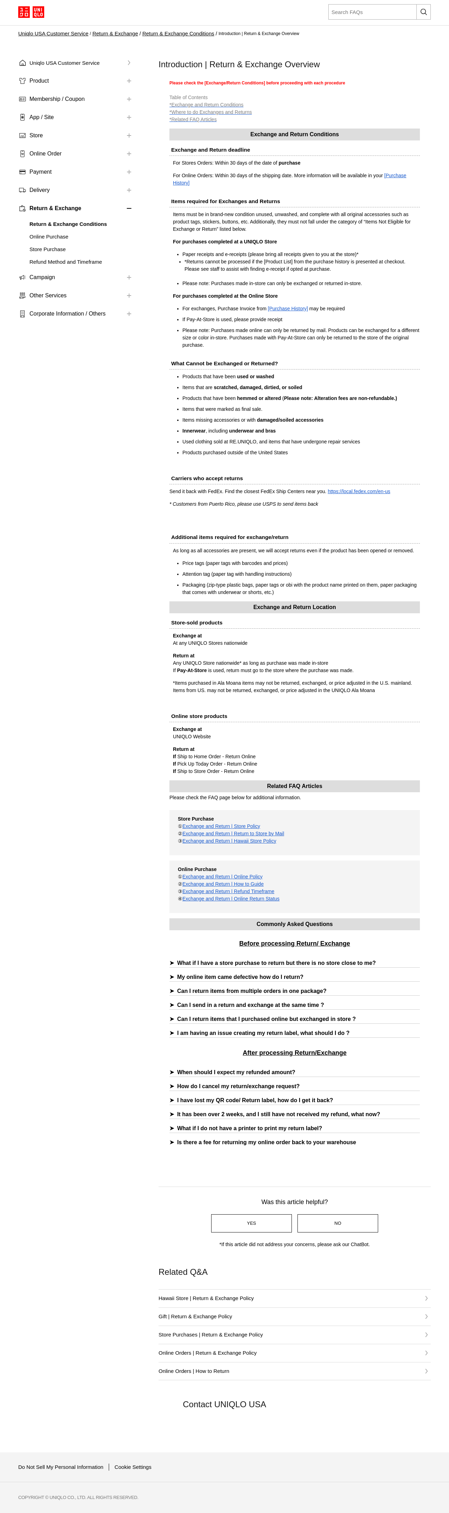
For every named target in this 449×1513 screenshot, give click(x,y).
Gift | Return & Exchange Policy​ (195, 1316)
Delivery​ (39, 190)
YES (251, 1223)
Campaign (42, 277)
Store (36, 135)
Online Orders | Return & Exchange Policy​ (208, 1353)
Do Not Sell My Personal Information (60, 1467)
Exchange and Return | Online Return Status (231, 898)
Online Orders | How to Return (194, 1371)
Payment (40, 172)
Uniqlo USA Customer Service (53, 33)
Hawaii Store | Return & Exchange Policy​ (206, 1298)
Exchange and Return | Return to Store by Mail (233, 833)
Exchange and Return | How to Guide (223, 884)
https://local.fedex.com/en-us (359, 491)
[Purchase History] (288, 308)
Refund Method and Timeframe (65, 262)
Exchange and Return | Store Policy (221, 826)
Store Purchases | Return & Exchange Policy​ (211, 1335)
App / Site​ (41, 117)
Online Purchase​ (48, 237)
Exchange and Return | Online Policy (222, 876)
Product (39, 81)
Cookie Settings (133, 1467)
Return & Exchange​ (115, 33)
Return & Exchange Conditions (178, 33)
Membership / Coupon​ (57, 99)
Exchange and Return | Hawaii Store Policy (229, 841)
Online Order (45, 154)
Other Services (48, 295)
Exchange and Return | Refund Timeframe (228, 891)
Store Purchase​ (47, 249)
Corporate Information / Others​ (67, 314)
